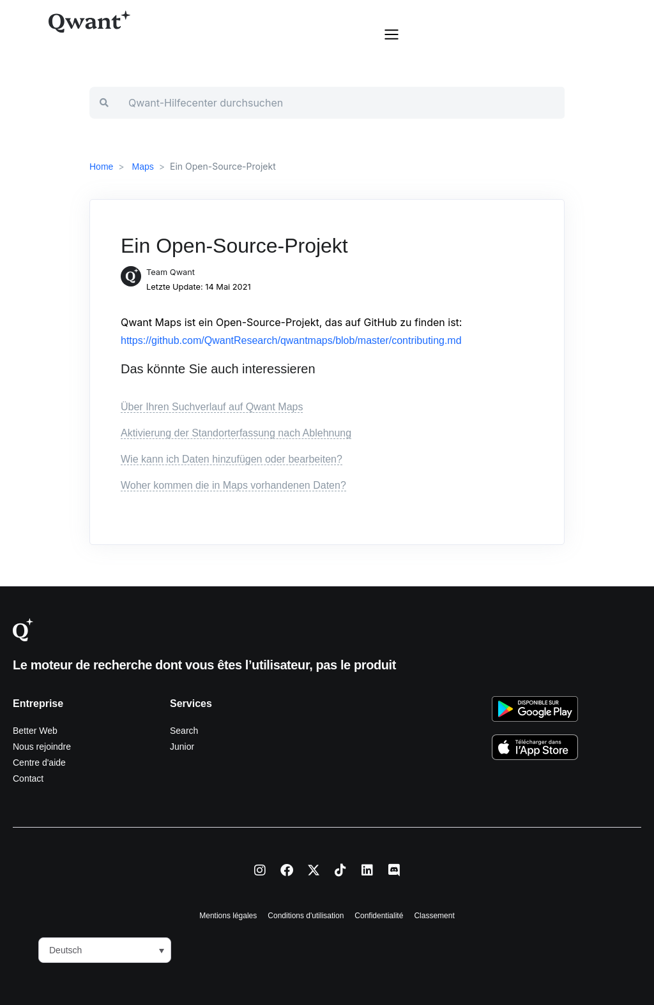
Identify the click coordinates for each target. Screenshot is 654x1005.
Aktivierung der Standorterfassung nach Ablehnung (236, 433)
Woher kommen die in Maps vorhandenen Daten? (233, 485)
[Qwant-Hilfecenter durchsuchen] (341, 103)
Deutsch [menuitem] (65, 951)
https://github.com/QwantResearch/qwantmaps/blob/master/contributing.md (291, 340)
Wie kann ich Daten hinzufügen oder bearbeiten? (231, 459)
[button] (391, 33)
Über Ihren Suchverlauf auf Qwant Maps (212, 406)
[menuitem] (104, 949)
